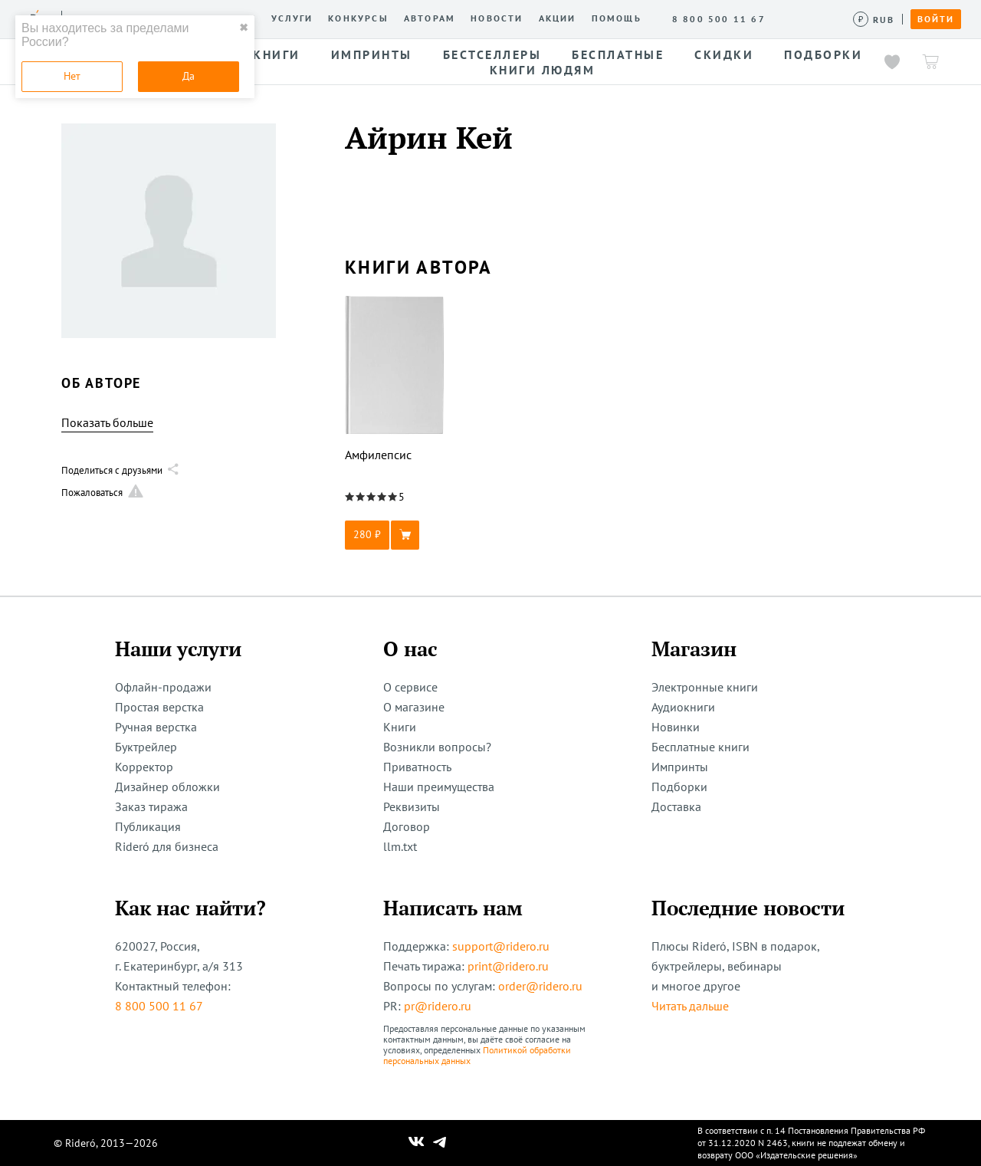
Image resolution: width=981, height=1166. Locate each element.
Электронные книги (704, 687)
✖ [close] (243, 27)
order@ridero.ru (540, 986)
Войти (935, 19)
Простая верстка (159, 706)
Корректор (144, 766)
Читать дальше (690, 1005)
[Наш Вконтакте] (416, 1143)
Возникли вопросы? (437, 746)
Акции (557, 18)
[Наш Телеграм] (440, 1143)
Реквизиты (411, 806)
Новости (497, 18)
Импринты (679, 766)
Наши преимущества (438, 786)
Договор (406, 826)
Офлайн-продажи (163, 687)
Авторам (429, 18)
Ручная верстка (156, 726)
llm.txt (400, 846)
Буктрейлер (146, 746)
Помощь (616, 18)
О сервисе (410, 687)
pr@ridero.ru (437, 1005)
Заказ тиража (151, 806)
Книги (399, 726)
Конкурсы (358, 18)
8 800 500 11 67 (159, 1005)
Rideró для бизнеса (166, 846)
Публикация (148, 826)
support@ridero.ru (501, 946)
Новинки (675, 726)
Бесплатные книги (700, 746)
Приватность (417, 766)
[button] (395, 535)
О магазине (414, 706)
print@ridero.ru (508, 966)
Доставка (676, 806)
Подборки (679, 786)
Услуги (292, 18)
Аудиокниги (683, 706)
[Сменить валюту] (874, 19)
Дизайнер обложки (167, 786)
